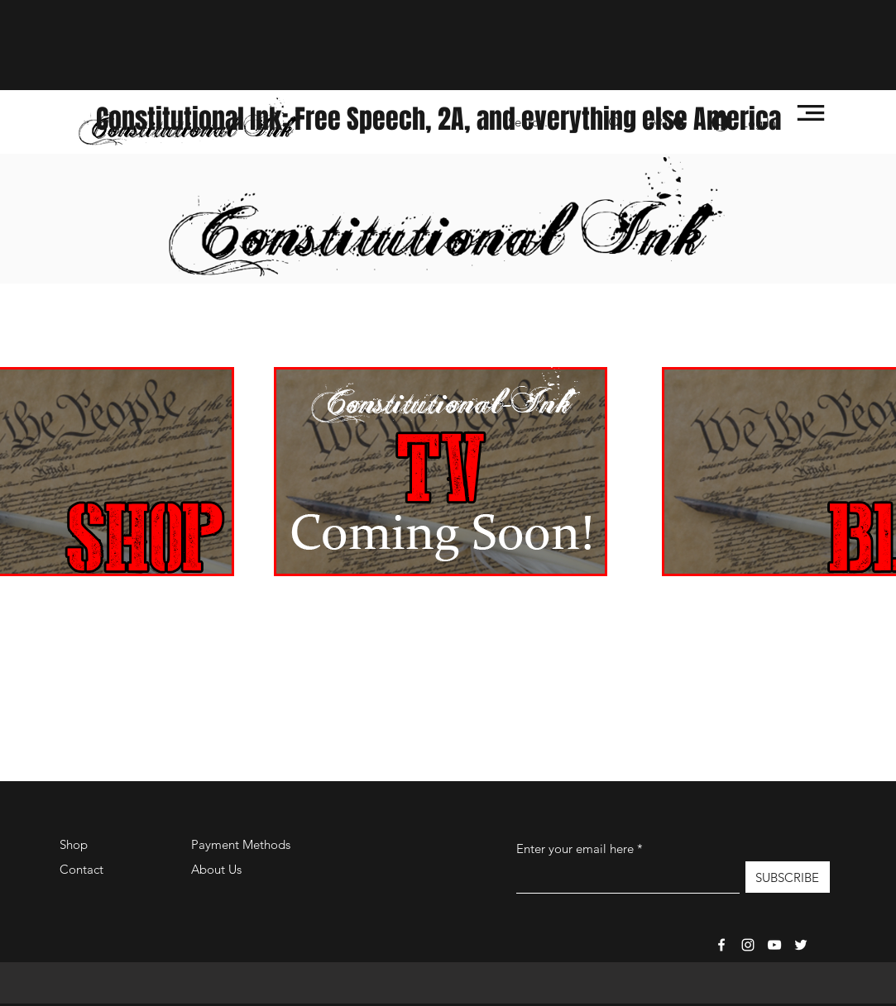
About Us (216, 869)
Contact (81, 869)
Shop (74, 844)
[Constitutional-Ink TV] (774, 945)
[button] (811, 113)
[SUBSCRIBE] (787, 877)
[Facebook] (721, 945)
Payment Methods (242, 844)
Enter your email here (575, 848)
